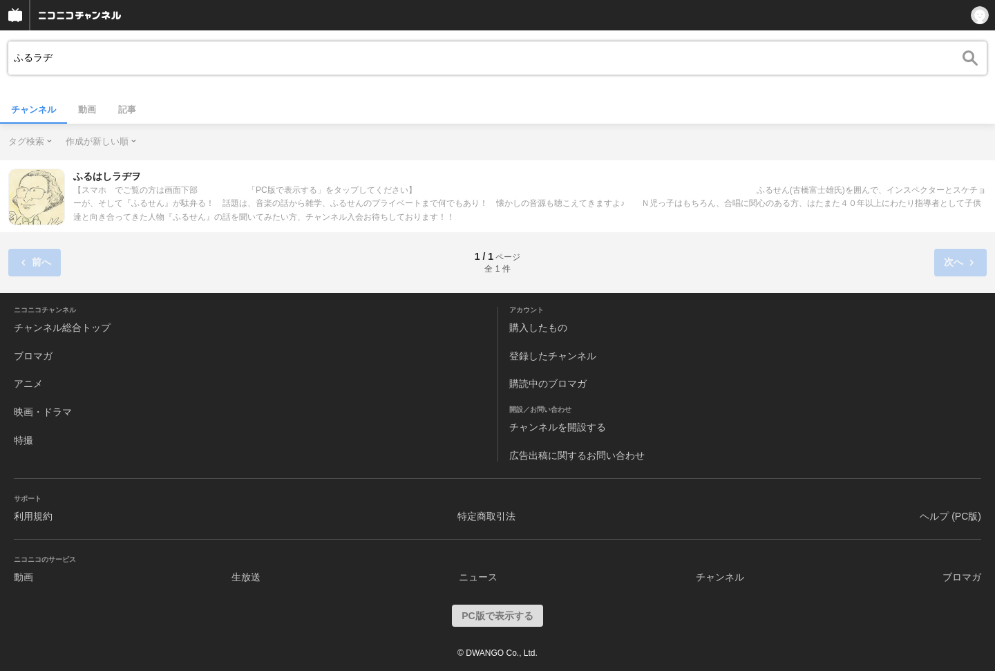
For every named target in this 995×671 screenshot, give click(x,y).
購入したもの (538, 327)
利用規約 (33, 516)
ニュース (478, 577)
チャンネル (33, 109)
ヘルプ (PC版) (950, 516)
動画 (87, 109)
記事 (127, 109)
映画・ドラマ (43, 411)
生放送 (245, 577)
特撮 (23, 440)
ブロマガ (33, 355)
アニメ (28, 383)
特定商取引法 (486, 516)
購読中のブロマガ (548, 383)
